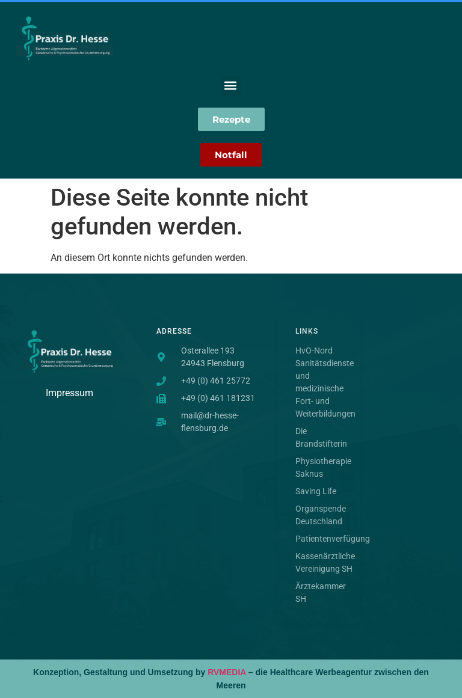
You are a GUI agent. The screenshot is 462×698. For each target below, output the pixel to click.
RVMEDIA (227, 672)
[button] (231, 86)
